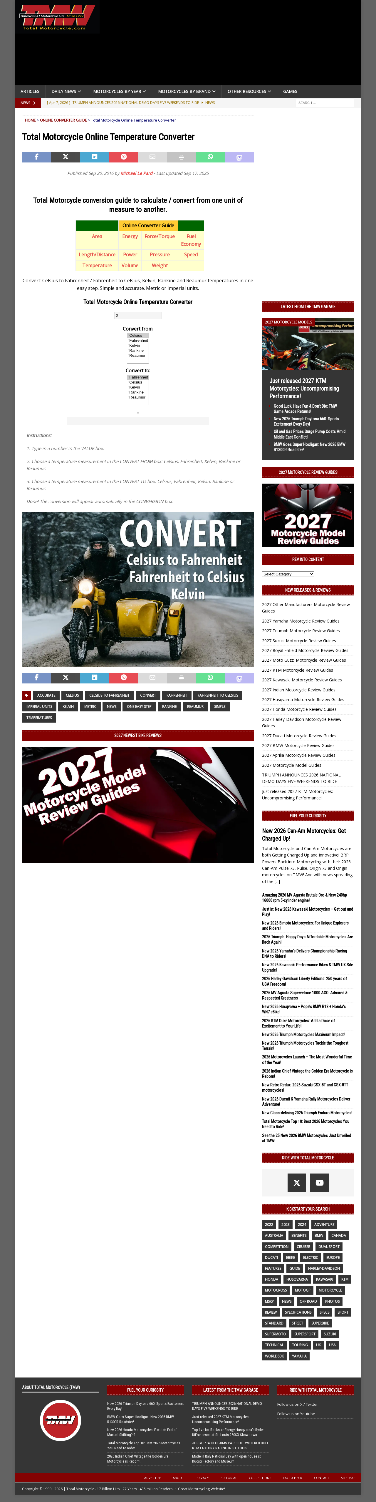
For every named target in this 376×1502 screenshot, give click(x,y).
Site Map (348, 1478)
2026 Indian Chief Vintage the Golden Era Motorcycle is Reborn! (137, 1458)
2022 (269, 1224)
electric (310, 1257)
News (111, 706)
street (297, 1323)
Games (290, 91)
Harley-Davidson (324, 1268)
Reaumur (195, 706)
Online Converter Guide (63, 120)
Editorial (229, 1478)
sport (343, 1312)
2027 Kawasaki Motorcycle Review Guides (302, 680)
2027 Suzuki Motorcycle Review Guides (299, 640)
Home (30, 120)
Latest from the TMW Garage (308, 306)
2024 (302, 1224)
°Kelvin (138, 345)
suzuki (330, 1334)
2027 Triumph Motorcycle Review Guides (301, 630)
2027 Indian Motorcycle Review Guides (298, 690)
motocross (276, 1290)
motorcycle (330, 1290)
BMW (319, 1235)
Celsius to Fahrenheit (109, 695)
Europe (333, 1257)
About (178, 1478)
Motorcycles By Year (117, 91)
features (273, 1268)
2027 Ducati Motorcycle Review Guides (299, 735)
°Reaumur (138, 355)
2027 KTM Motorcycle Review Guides (297, 670)
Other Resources (247, 91)
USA (332, 1344)
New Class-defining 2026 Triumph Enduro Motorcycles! (307, 1113)
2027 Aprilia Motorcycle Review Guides (298, 755)
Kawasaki (324, 1279)
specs (324, 1312)
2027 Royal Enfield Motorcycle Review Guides (305, 650)
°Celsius (138, 335)
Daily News (63, 91)
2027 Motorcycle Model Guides (291, 765)
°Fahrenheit (138, 340)
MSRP (269, 1301)
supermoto (275, 1334)
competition (276, 1246)
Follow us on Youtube (296, 1413)
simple (219, 706)
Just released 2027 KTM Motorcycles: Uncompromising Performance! (304, 388)
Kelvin (68, 706)
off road (308, 1301)
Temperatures (39, 717)
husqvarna (297, 1279)
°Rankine (138, 350)
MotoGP (302, 1290)
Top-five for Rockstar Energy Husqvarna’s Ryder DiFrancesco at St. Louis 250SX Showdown (228, 1432)
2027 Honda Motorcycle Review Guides (299, 709)
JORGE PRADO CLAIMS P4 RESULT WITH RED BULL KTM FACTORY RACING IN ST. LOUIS (230, 1445)
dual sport (329, 1246)
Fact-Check (292, 1478)
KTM (344, 1279)
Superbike (320, 1323)
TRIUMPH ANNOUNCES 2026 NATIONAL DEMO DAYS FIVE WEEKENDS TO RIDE (227, 1406)
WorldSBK (274, 1356)
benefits (298, 1235)
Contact (321, 1478)
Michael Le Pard (136, 173)
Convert (148, 695)
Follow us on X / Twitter (297, 1404)
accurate (46, 695)
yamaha (299, 1356)
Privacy (202, 1478)
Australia (274, 1235)
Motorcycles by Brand (184, 91)
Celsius (72, 695)
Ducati (271, 1257)
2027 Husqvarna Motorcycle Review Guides (303, 699)
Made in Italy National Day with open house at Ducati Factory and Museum (226, 1458)
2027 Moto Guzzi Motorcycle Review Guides (304, 660)
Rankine (169, 706)
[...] (277, 881)
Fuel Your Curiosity (308, 816)
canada (338, 1235)
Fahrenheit (177, 695)
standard (274, 1323)
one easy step (139, 706)
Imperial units (39, 706)
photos (332, 1301)
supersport (304, 1334)
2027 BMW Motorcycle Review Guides (298, 745)
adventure (324, 1224)
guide (294, 1268)
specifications (298, 1312)
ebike (290, 1257)
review (271, 1312)
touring (300, 1344)
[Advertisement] (232, 44)
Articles (30, 91)
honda (271, 1279)
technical (274, 1344)
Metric (90, 706)
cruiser (303, 1246)
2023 (285, 1224)
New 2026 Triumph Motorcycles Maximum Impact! (303, 1034)
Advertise (152, 1478)
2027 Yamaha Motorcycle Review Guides (301, 621)
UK (318, 1344)
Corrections (260, 1478)
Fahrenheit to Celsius (218, 695)
